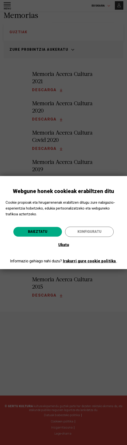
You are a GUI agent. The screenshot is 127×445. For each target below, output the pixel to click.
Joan (89, 252)
